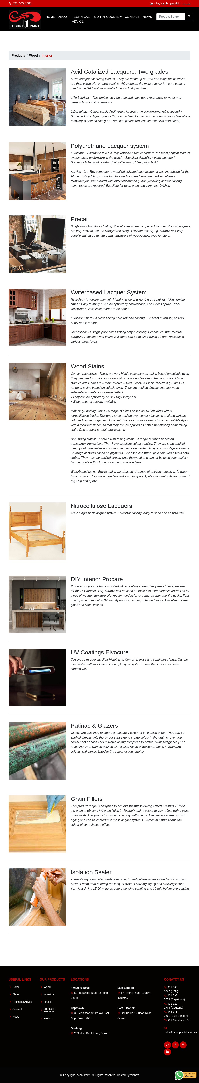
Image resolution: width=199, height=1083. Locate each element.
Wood (33, 55)
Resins (48, 1018)
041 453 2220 (174, 1019)
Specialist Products (49, 1010)
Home (50, 16)
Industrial (49, 994)
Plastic (47, 1001)
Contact (132, 16)
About (63, 16)
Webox (134, 1075)
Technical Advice (80, 19)
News (147, 16)
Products (18, 55)
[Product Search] (170, 16)
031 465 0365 (20, 3)
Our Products (106, 16)
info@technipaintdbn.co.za (170, 3)
